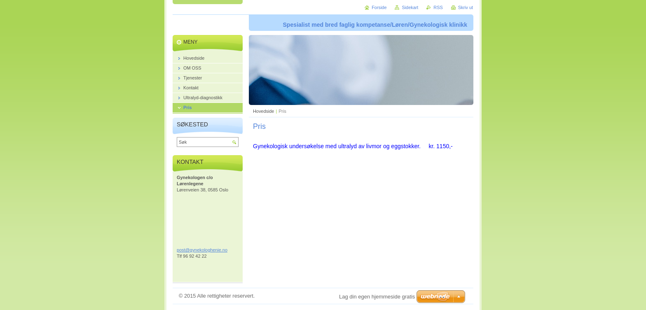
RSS (437, 7)
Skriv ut (465, 7)
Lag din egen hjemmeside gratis (377, 297)
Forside (379, 7)
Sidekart (410, 7)
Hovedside (263, 111)
